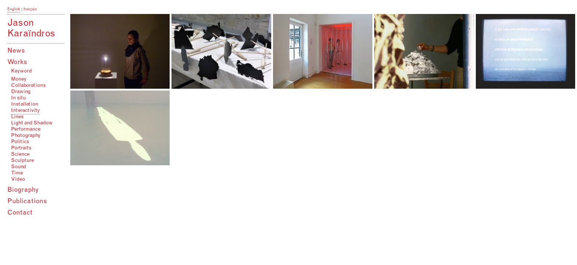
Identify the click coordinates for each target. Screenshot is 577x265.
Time (17, 173)
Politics (20, 142)
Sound (18, 167)
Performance (25, 129)
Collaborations (28, 85)
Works (17, 62)
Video (18, 179)
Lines (17, 117)
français (30, 9)
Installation (24, 104)
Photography (25, 135)
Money (18, 79)
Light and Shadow (32, 123)
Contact (19, 213)
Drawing (21, 92)
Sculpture (22, 160)
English (13, 9)
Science (20, 154)
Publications (27, 201)
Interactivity (25, 110)
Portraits (21, 148)
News (16, 51)
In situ (18, 98)
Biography (23, 190)
